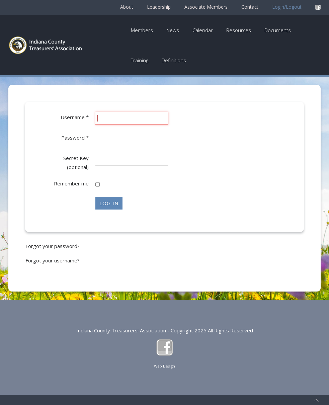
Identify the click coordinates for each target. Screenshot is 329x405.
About (126, 7)
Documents (277, 30)
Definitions (174, 60)
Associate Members (206, 7)
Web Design (164, 366)
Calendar (202, 30)
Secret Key (76, 158)
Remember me (71, 183)
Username (75, 117)
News (172, 30)
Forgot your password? (52, 246)
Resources (238, 30)
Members (142, 30)
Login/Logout (287, 7)
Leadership (159, 7)
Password (75, 137)
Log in (108, 203)
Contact (249, 7)
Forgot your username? (52, 260)
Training (139, 60)
